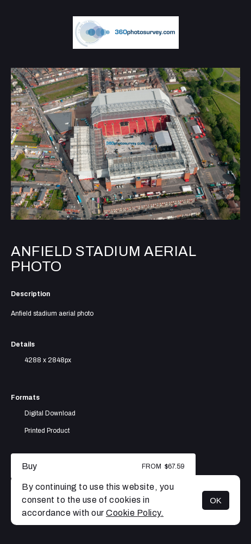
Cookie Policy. (135, 512)
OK (216, 500)
